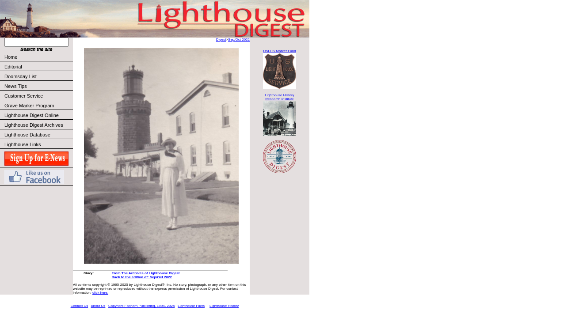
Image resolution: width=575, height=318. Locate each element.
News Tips (15, 86)
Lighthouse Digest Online (31, 115)
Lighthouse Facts (191, 306)
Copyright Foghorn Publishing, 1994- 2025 (141, 306)
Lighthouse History (224, 306)
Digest (221, 40)
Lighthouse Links (22, 144)
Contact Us (79, 306)
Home (10, 57)
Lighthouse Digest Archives (33, 125)
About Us (98, 306)
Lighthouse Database (27, 134)
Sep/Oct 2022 (239, 40)
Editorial (38, 66)
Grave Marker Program (29, 105)
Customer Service (38, 95)
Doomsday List (20, 76)
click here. (100, 293)
